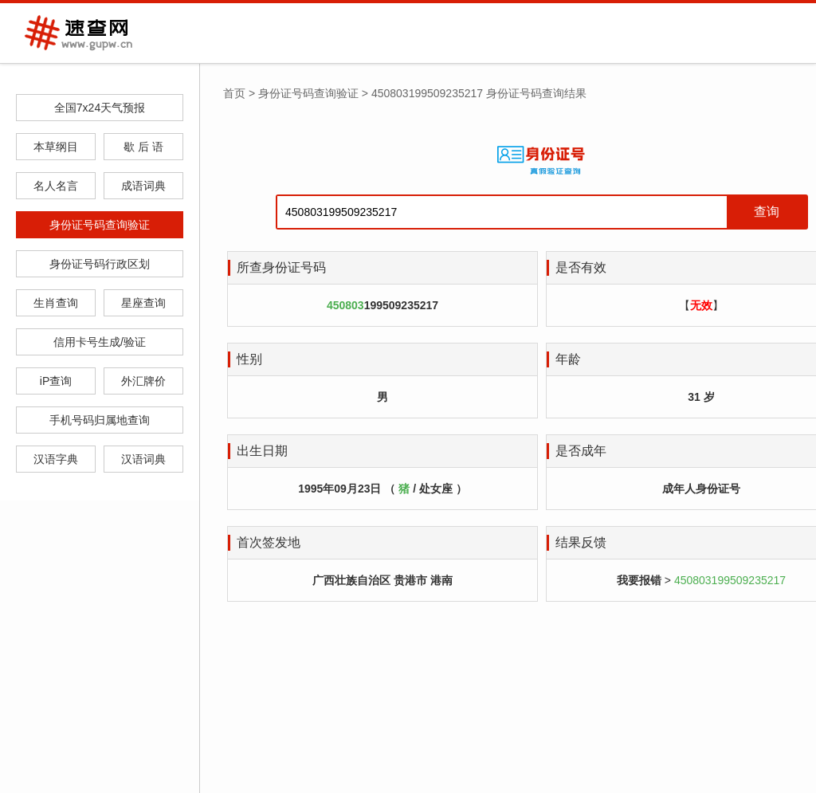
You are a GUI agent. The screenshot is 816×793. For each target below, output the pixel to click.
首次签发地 (268, 542)
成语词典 (143, 185)
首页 (234, 93)
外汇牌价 (143, 381)
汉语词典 (143, 459)
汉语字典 (55, 459)
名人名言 (55, 185)
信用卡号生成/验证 (99, 342)
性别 (249, 359)
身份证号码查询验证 (99, 224)
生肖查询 (55, 302)
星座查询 (143, 302)
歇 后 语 (143, 146)
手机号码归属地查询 (99, 420)
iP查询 (56, 381)
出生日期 (262, 450)
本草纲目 (55, 146)
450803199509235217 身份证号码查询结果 (478, 93)
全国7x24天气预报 (99, 107)
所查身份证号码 (281, 267)
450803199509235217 (730, 580)
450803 (345, 305)
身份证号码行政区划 (99, 263)
